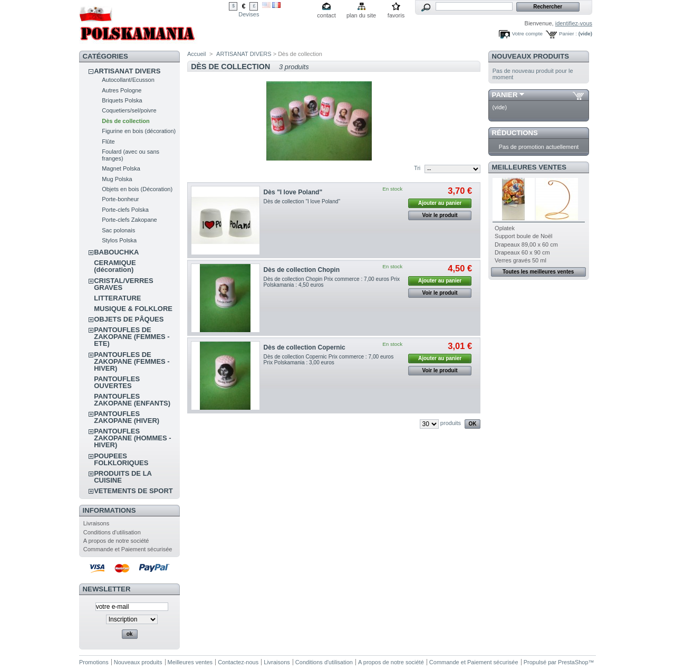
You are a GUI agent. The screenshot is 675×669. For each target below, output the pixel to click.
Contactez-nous (238, 662)
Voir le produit (440, 215)
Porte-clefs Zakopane (129, 219)
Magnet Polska (121, 168)
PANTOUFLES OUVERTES (117, 382)
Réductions (515, 133)
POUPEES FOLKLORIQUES (121, 459)
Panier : (568, 33)
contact (326, 15)
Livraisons (96, 523)
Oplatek (505, 228)
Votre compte (527, 33)
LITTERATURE (117, 298)
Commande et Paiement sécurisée (127, 549)
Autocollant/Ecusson (128, 80)
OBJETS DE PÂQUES (128, 319)
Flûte (108, 141)
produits (450, 423)
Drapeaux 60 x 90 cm (522, 252)
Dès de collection (125, 121)
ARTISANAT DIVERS (127, 71)
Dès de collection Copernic (304, 347)
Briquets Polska (122, 100)
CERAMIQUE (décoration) (115, 266)
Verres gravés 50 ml (520, 260)
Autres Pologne (121, 90)
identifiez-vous (573, 23)
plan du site (361, 15)
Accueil (196, 54)
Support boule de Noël (523, 236)
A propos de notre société (116, 541)
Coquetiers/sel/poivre (129, 110)
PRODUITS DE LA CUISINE (122, 476)
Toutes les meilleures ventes (538, 272)
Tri (417, 168)
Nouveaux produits (531, 56)
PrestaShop (573, 662)
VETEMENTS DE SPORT (133, 491)
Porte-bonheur (120, 199)
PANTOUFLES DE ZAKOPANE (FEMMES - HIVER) (131, 361)
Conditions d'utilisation (112, 532)
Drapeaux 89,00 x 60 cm (526, 244)
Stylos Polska (119, 240)
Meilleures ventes (529, 167)
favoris (396, 15)
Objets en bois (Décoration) (137, 189)
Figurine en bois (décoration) (139, 131)
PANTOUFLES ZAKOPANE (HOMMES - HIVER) (132, 438)
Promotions (94, 662)
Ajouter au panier (439, 203)
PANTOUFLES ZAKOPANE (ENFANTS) (132, 399)
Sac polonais (118, 230)
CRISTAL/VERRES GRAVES (123, 284)
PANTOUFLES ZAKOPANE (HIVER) (126, 417)
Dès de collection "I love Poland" (302, 201)
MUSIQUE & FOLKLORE (133, 309)
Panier (505, 95)
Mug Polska (117, 179)
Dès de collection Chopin (302, 270)
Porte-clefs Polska (125, 209)
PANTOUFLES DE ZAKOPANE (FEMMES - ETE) (131, 336)
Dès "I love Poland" (293, 192)
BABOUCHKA (116, 252)
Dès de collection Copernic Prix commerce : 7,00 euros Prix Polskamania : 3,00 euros (329, 359)
